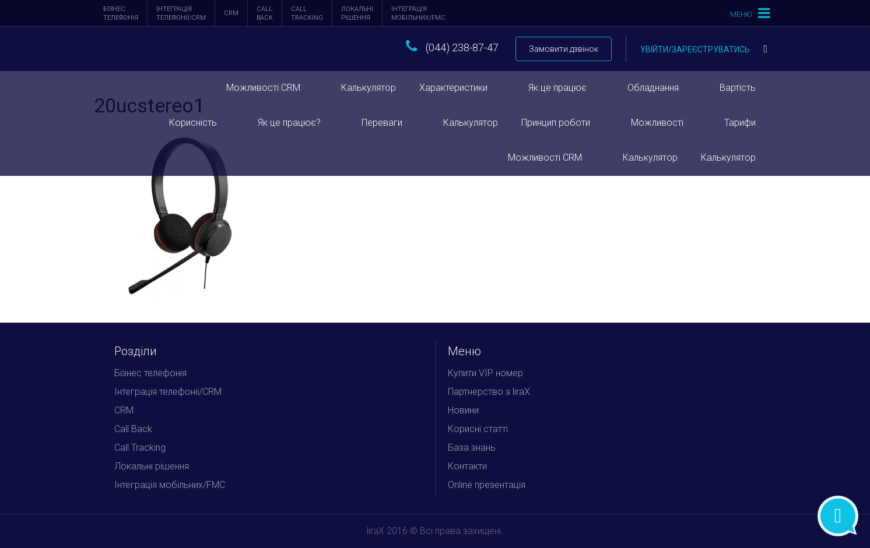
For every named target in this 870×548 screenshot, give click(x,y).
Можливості (657, 122)
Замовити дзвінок (563, 49)
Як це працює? (289, 122)
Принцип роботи (555, 122)
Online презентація (486, 484)
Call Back (265, 13)
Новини (463, 410)
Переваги (382, 122)
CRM (231, 13)
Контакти (467, 466)
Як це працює (557, 87)
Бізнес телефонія (120, 13)
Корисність (193, 122)
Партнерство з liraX (489, 391)
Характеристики (453, 87)
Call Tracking (307, 13)
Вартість (738, 87)
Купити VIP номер (485, 373)
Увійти (703, 49)
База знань (472, 447)
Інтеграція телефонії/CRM (181, 13)
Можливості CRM (263, 87)
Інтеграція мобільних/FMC (418, 13)
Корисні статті (478, 428)
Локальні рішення (357, 13)
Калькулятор (368, 87)
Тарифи (740, 122)
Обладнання (653, 87)
